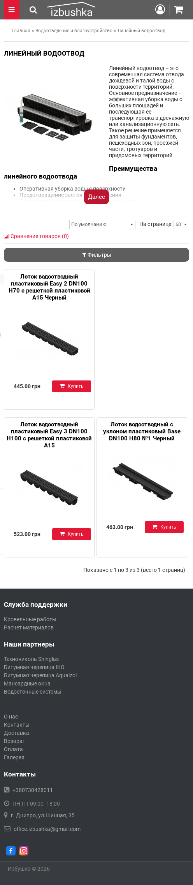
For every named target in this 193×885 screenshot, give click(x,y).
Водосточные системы (32, 692)
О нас (11, 716)
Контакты (17, 725)
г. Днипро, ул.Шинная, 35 (43, 815)
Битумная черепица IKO (34, 667)
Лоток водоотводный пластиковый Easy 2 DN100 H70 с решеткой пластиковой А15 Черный (49, 287)
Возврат (14, 741)
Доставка (16, 733)
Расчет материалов (29, 627)
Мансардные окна (27, 683)
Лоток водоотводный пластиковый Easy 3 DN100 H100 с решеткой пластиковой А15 (49, 435)
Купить (72, 386)
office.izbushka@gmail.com (47, 829)
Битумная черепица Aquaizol (40, 675)
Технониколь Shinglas (31, 659)
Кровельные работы (30, 619)
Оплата (13, 749)
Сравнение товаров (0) (36, 236)
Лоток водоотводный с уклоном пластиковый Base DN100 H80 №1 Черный (142, 431)
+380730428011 (32, 790)
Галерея (14, 757)
